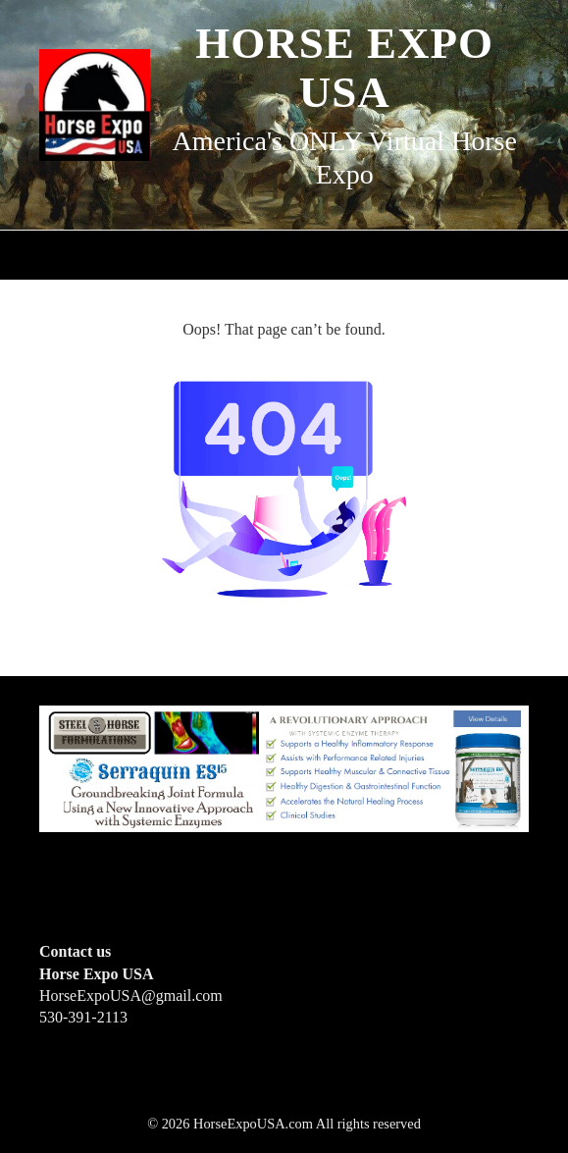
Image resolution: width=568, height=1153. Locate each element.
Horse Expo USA (344, 68)
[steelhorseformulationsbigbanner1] (284, 768)
